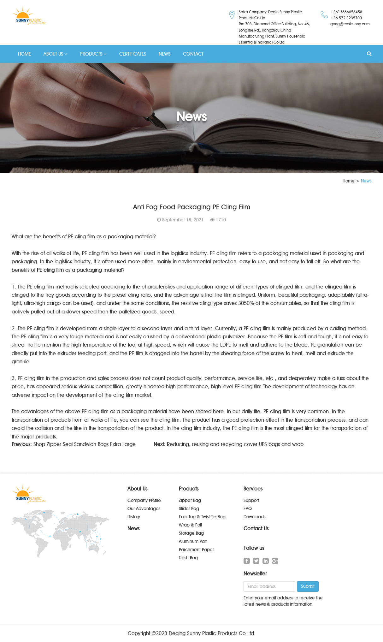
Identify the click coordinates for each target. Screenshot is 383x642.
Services (253, 489)
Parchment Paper (196, 549)
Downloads (254, 517)
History (133, 517)
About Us (137, 489)
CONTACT (193, 54)
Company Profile (144, 500)
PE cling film (50, 270)
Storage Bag (191, 533)
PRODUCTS (93, 54)
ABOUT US (56, 54)
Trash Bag (188, 558)
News (133, 529)
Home (349, 181)
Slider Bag (189, 508)
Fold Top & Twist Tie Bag (202, 517)
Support (251, 500)
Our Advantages (143, 508)
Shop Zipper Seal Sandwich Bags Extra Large (84, 444)
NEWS (164, 54)
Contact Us (256, 529)
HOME (24, 54)
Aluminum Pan (193, 541)
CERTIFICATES (132, 54)
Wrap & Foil (190, 525)
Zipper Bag (190, 500)
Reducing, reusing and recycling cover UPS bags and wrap (235, 444)
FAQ (248, 508)
